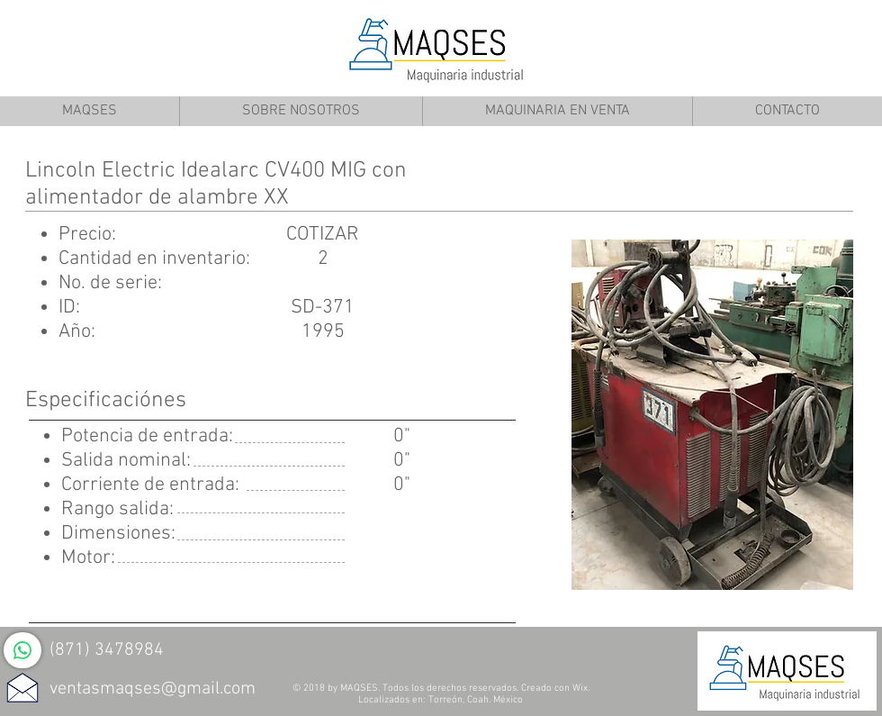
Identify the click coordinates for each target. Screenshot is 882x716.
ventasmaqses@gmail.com (153, 689)
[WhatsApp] (22, 650)
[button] (712, 415)
